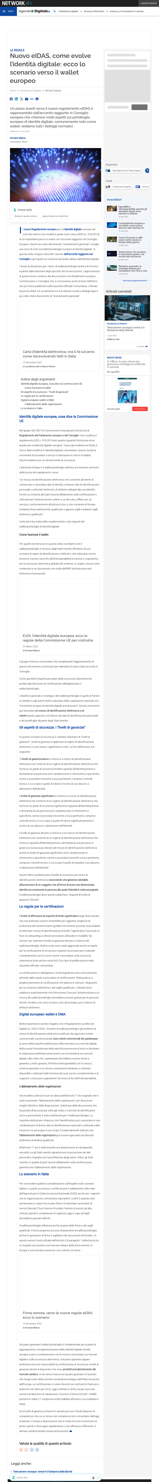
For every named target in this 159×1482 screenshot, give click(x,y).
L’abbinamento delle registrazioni (43, 409)
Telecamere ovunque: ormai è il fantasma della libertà (42, 1428)
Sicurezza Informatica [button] (94, 11)
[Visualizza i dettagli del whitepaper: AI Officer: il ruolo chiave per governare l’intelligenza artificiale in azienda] (127, 364)
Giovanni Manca (17, 138)
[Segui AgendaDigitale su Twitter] (75, 1440)
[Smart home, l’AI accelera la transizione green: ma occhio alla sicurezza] (127, 256)
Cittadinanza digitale (30, 90)
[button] (8, 11)
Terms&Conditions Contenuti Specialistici (89, 1446)
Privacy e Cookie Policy (58, 1446)
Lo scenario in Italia (31, 414)
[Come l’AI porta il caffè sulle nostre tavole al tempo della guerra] (127, 241)
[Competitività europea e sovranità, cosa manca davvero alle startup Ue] (127, 227)
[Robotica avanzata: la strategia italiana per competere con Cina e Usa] (127, 270)
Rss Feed (41, 1446)
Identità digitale (53, 90)
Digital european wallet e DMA (37, 405)
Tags (32, 1446)
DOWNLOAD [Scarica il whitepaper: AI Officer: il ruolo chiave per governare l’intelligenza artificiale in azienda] (140, 409)
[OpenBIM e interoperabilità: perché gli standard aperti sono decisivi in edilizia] (127, 212)
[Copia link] (32, 99)
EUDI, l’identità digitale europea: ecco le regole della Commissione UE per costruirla (58, 591)
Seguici (57, 1440)
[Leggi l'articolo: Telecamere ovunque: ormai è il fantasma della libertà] (127, 322)
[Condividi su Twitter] (21, 99)
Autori (24, 1446)
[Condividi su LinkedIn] (16, 99)
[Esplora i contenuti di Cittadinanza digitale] (119, 186)
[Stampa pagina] (37, 99)
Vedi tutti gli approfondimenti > (135, 281)
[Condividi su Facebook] (11, 99)
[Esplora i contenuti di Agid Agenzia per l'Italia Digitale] (124, 170)
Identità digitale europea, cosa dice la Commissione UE (51, 389)
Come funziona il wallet (38, 393)
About (16, 1446)
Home (13, 90)
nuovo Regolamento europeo (40, 229)
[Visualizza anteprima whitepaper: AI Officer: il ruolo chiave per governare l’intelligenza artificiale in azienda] (127, 390)
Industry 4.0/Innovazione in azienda (126, 11)
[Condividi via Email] (26, 99)
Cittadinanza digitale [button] (68, 11)
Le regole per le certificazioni (37, 401)
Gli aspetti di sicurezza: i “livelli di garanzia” (45, 397)
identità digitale (72, 229)
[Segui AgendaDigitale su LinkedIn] (69, 1440)
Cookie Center (116, 1446)
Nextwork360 (19, 1459)
